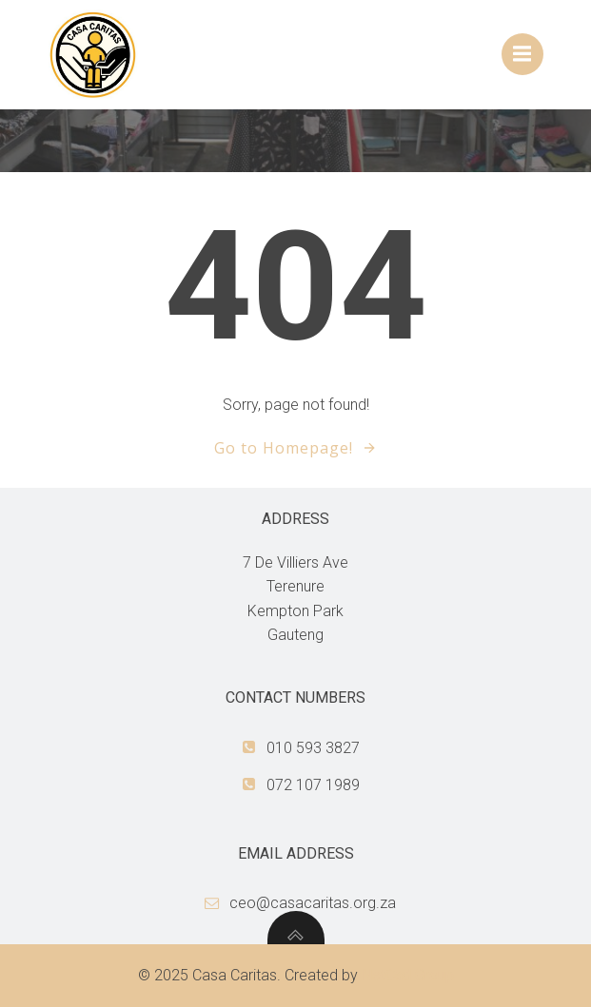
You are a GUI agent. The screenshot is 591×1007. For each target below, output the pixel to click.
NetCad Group (408, 975)
